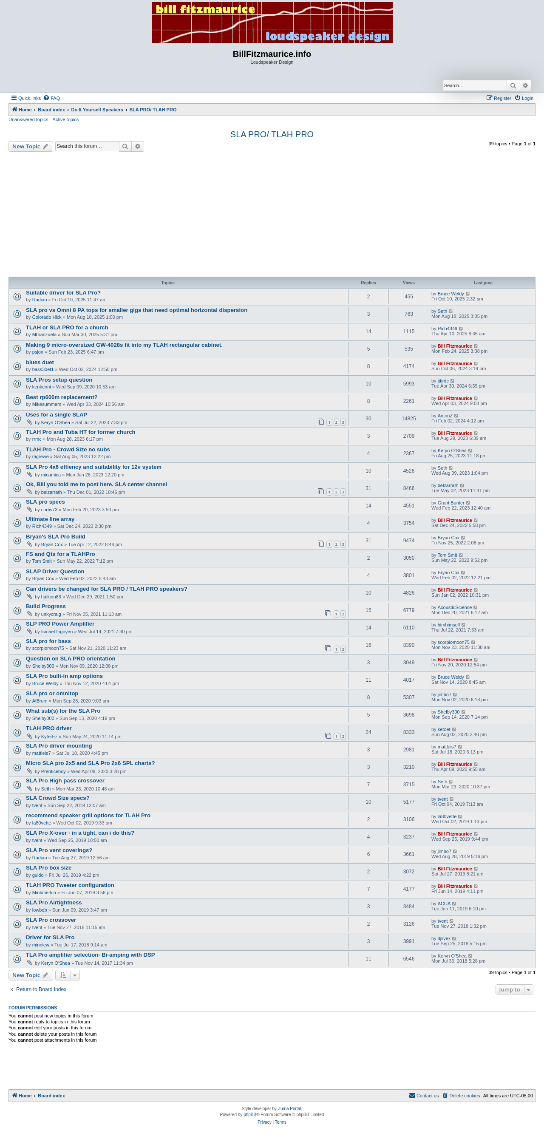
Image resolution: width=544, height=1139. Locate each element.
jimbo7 (444, 694)
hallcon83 (51, 596)
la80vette (41, 822)
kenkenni (41, 386)
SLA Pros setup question (59, 380)
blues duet (40, 362)
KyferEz (49, 736)
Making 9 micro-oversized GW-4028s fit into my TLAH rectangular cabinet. (124, 345)
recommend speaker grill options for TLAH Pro (88, 815)
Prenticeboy (53, 771)
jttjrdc (443, 380)
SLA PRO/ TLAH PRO (272, 134)
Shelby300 (43, 666)
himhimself (449, 624)
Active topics (66, 119)
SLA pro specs (45, 502)
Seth (443, 311)
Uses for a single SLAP (56, 414)
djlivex (444, 938)
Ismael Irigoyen (57, 631)
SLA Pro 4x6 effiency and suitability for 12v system (94, 467)
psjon (37, 351)
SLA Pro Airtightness (54, 902)
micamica (51, 474)
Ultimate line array (50, 519)
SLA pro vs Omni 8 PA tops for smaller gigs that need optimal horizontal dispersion (136, 310)
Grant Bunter (451, 502)
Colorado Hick (47, 317)
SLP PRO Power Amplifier (60, 623)
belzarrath (51, 492)
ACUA (444, 903)
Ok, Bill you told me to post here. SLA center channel (96, 484)
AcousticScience (455, 607)
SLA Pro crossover (51, 920)
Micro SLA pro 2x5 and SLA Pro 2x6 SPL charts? (90, 763)
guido (38, 875)
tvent (37, 805)
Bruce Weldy (451, 293)
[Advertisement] (272, 215)
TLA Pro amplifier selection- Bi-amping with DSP (90, 955)
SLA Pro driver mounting (59, 745)
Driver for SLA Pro (50, 937)
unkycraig (51, 614)
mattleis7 (41, 753)
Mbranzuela (44, 334)
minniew (40, 944)
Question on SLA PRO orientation (71, 658)
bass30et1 (43, 369)
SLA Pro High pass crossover (65, 780)
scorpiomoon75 (48, 648)
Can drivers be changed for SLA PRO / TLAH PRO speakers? (106, 589)
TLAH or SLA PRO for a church (67, 327)
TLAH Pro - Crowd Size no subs (68, 449)
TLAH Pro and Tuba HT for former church (81, 432)
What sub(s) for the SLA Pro (63, 711)
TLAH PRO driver (49, 728)
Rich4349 (447, 328)
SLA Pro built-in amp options (64, 676)
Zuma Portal (289, 1108)
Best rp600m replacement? (62, 397)
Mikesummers (46, 404)
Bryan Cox (52, 544)
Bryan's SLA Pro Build (55, 536)
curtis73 (49, 509)
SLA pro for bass (48, 641)
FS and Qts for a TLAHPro (60, 554)
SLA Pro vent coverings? (59, 850)
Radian (39, 299)
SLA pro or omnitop (52, 693)
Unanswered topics (28, 119)
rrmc (37, 439)
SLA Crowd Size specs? (58, 798)
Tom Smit (42, 561)
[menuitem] (51, 98)
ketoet (444, 729)
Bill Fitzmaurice (455, 345)
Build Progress (46, 606)
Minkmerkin (44, 892)
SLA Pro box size (48, 867)
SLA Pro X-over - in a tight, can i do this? (80, 833)
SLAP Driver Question (55, 571)
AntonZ (445, 415)
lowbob (39, 909)
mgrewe (40, 456)
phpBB (250, 1114)
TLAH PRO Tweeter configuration (70, 885)
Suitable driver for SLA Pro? (63, 292)
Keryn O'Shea (55, 422)
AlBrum (40, 700)
